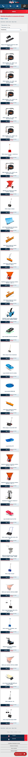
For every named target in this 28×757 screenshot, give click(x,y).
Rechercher (24, 6)
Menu (14, 11)
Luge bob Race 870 (10, 446)
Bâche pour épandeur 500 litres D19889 (10, 664)
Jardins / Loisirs (8, 21)
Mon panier (10, 6)
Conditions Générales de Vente (14, 743)
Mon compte (17, 6)
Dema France (3, 21)
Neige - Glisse (14, 21)
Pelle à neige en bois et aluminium (10, 354)
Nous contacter (14, 748)
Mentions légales (14, 750)
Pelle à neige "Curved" (9, 573)
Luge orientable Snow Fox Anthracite (9, 336)
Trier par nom (4, 25)
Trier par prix (4, 27)
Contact (3, 6)
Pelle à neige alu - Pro (9, 701)
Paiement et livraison (14, 745)
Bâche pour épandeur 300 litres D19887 (10, 591)
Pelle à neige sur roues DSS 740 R (10, 427)
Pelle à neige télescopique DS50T (10, 719)
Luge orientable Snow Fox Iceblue (10, 373)
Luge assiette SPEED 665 (10, 391)
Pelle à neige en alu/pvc (10, 208)
